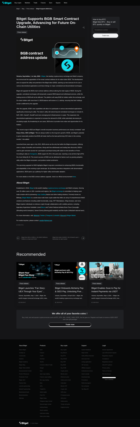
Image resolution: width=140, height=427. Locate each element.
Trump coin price (65, 404)
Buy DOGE (64, 359)
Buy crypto (64, 349)
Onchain (42, 359)
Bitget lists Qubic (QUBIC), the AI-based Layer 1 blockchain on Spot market (68, 238)
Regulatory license (107, 362)
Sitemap (21, 398)
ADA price (63, 398)
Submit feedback (86, 349)
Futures (42, 352)
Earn (41, 371)
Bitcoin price (64, 374)
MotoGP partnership (24, 389)
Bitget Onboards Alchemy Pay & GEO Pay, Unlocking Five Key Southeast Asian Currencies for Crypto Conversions (69, 290)
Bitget (18, 8)
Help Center (84, 352)
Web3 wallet (43, 392)
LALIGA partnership (24, 386)
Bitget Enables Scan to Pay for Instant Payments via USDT (106, 290)
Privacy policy (106, 368)
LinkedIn (56, 215)
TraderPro (43, 389)
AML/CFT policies (107, 365)
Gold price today (44, 413)
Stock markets (44, 410)
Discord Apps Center (45, 404)
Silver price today (44, 416)
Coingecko (33, 154)
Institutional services (87, 371)
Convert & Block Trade (46, 365)
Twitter (42, 215)
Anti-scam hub (85, 359)
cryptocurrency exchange (56, 188)
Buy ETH (63, 355)
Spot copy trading (45, 374)
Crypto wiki (64, 389)
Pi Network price (65, 395)
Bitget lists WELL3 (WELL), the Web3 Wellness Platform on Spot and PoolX (32, 238)
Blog (23, 8)
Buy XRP (63, 362)
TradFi (41, 355)
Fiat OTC (42, 395)
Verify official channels (87, 355)
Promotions (84, 380)
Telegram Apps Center (46, 401)
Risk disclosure (106, 374)
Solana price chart (66, 380)
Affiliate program (86, 368)
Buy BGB (63, 365)
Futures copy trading (45, 377)
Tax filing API (85, 389)
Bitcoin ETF (64, 386)
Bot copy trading (44, 380)
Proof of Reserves (24, 374)
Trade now (105, 35)
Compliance (105, 359)
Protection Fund (23, 377)
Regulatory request (107, 355)
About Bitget (22, 349)
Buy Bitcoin (64, 352)
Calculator (63, 383)
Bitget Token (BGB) (24, 368)
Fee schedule (85, 386)
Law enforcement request (109, 352)
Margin (42, 368)
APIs (41, 386)
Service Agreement (107, 349)
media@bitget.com (45, 220)
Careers (21, 359)
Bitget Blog (22, 365)
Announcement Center (25, 371)
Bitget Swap (43, 398)
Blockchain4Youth (24, 392)
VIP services (84, 365)
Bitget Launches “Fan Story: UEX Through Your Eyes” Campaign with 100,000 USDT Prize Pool (33, 290)
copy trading (41, 194)
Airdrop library (44, 407)
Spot (41, 349)
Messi (43, 207)
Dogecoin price (65, 407)
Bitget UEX (22, 380)
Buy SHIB (63, 368)
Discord (63, 215)
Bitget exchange (57, 191)
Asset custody (85, 374)
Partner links (22, 383)
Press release (30, 8)
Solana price (64, 401)
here (74, 176)
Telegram (49, 215)
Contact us (22, 352)
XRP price (63, 392)
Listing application (86, 362)
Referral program (86, 383)
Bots (41, 383)
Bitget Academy (23, 362)
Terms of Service (107, 371)
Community (22, 355)
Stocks (42, 362)
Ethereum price (65, 377)
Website (36, 215)
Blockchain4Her (23, 395)
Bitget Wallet (26, 197)
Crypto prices (64, 371)
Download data (85, 377)
